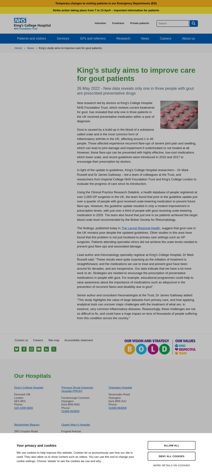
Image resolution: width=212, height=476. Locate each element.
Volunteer (100, 23)
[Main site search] (173, 23)
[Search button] (194, 23)
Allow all (171, 445)
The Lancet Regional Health (141, 228)
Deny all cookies (171, 456)
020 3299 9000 (23, 408)
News (145, 38)
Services (63, 38)
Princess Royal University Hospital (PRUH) (77, 389)
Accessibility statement (78, 340)
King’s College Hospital (28, 387)
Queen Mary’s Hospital (75, 424)
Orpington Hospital (120, 387)
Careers (165, 38)
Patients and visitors (31, 38)
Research (123, 38)
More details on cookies (171, 465)
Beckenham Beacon (26, 424)
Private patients (139, 23)
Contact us (21, 340)
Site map (53, 340)
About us (188, 38)
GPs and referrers (93, 38)
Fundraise (118, 23)
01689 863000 (70, 411)
